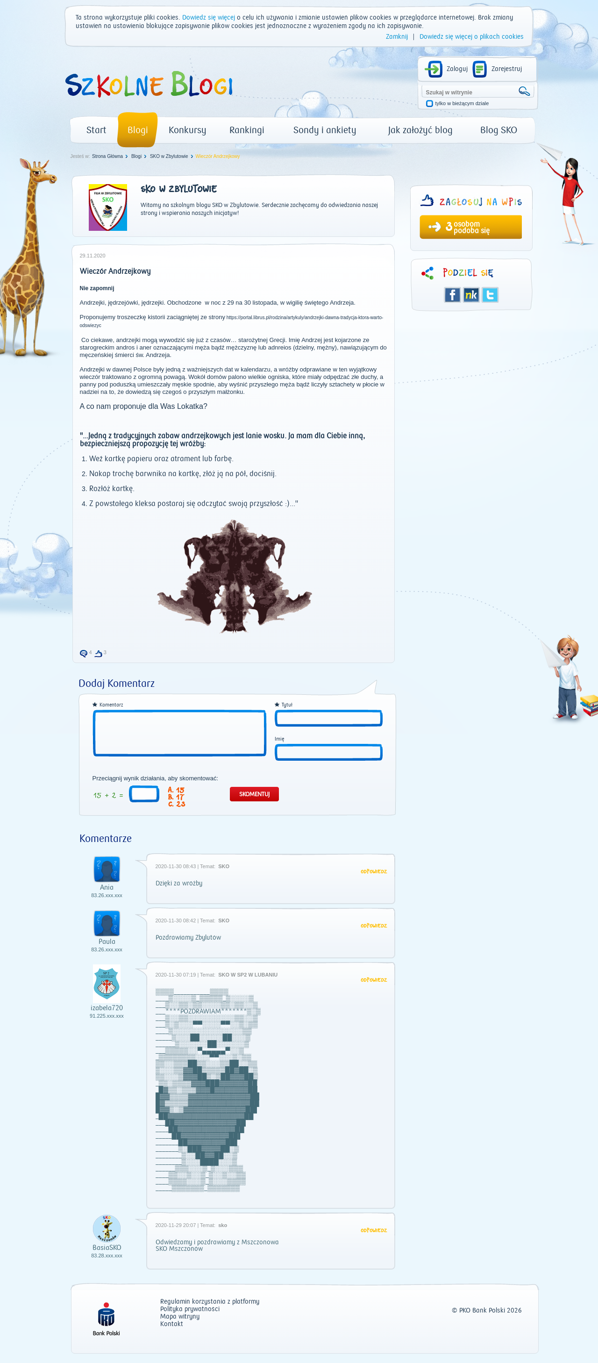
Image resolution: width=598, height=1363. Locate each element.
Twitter (490, 295)
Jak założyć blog (420, 130)
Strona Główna (107, 156)
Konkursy (187, 130)
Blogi (138, 130)
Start (96, 130)
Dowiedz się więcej (208, 17)
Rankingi (246, 130)
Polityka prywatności (190, 1309)
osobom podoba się (472, 227)
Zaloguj (457, 69)
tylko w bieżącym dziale (462, 103)
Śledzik (471, 295)
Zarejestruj (506, 69)
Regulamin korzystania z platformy (209, 1302)
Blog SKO (498, 130)
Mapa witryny (179, 1316)
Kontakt (171, 1324)
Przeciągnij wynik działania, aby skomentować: (156, 778)
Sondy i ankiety (324, 130)
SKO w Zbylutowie (169, 156)
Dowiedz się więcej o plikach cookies (472, 37)
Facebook (453, 295)
